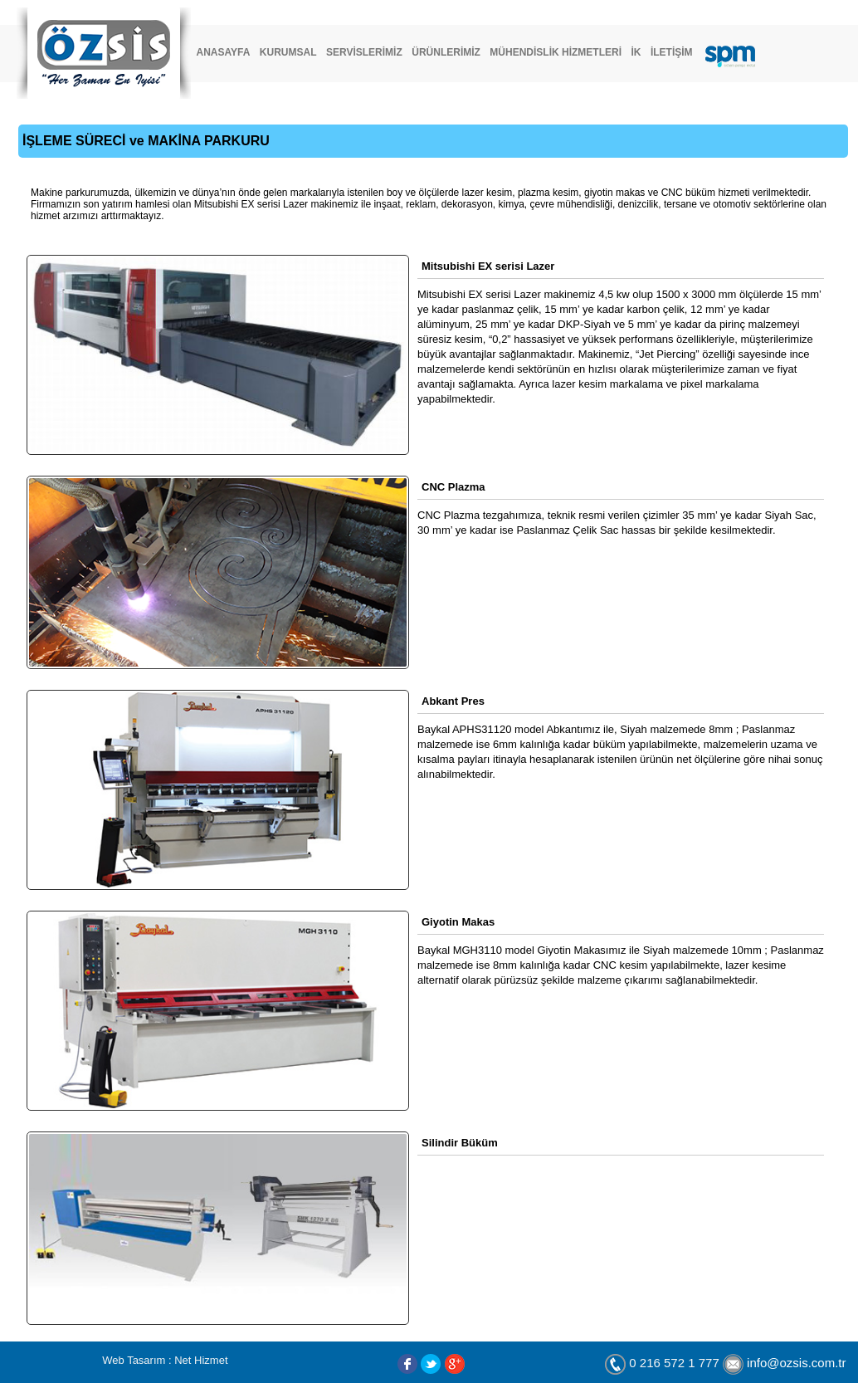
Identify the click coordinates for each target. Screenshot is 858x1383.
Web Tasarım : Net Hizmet (164, 1360)
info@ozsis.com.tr (796, 1363)
